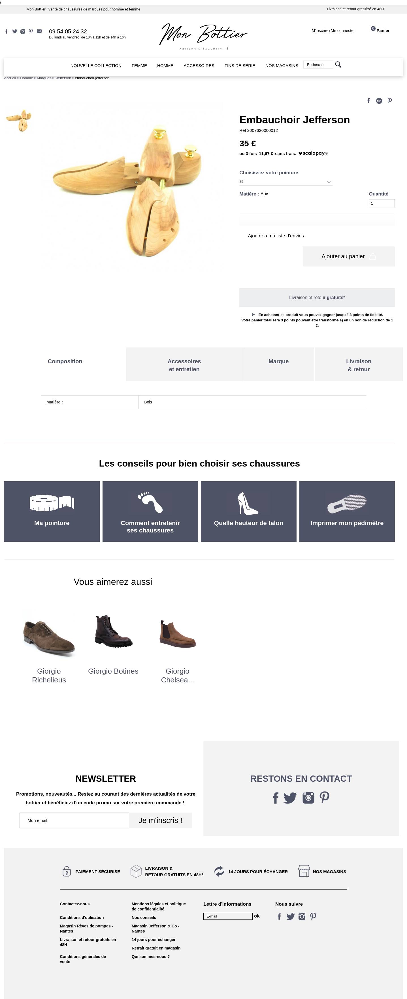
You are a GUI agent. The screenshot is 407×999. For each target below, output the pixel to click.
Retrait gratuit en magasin (156, 933)
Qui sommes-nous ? (151, 941)
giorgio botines (113, 656)
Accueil (10, 78)
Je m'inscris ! (160, 805)
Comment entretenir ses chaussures (150, 511)
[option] (49, 645)
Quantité (378, 194)
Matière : (250, 194)
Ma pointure (52, 508)
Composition (65, 346)
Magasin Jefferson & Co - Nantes (155, 913)
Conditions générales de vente (83, 944)
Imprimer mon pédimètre (347, 508)
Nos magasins (329, 856)
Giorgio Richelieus (49, 660)
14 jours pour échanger (258, 856)
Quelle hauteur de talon (248, 508)
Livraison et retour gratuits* (349, 9)
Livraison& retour (358, 350)
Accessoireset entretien (184, 350)
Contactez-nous (75, 889)
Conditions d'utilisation (82, 902)
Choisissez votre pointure (269, 172)
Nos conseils (144, 902)
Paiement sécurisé (98, 856)
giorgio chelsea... (177, 660)
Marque (279, 346)
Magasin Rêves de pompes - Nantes (86, 913)
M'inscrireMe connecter (333, 30)
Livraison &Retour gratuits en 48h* (174, 856)
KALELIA (203, 989)
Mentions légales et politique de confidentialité (159, 891)
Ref (243, 130)
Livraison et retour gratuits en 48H (88, 927)
